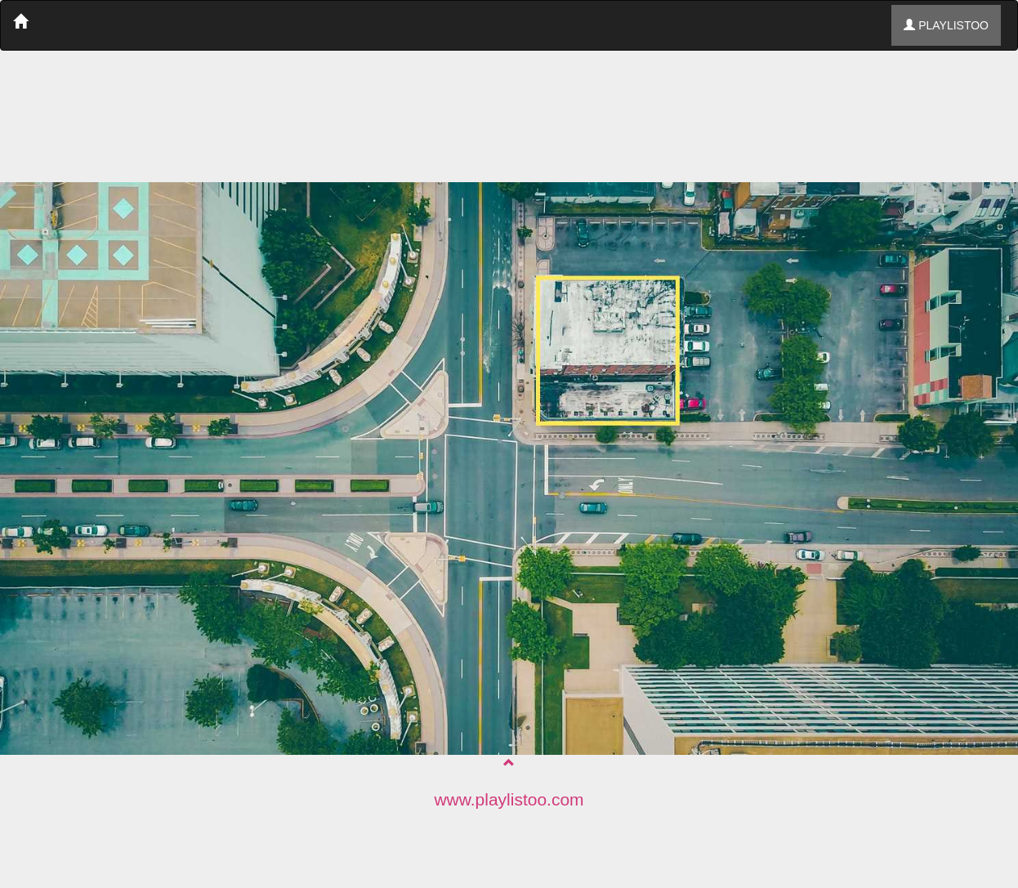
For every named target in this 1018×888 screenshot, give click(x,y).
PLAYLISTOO (946, 25)
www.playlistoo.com (508, 799)
